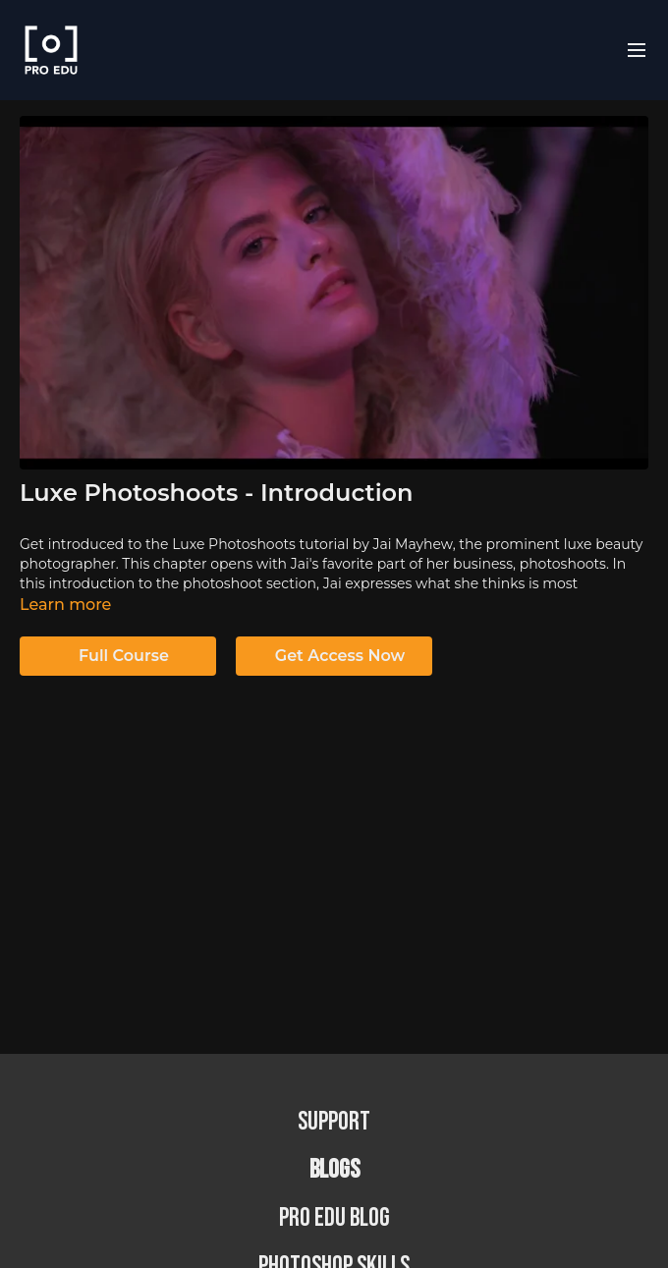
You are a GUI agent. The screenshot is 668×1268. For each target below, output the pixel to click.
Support (334, 1122)
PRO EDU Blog (334, 1218)
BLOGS (334, 1170)
